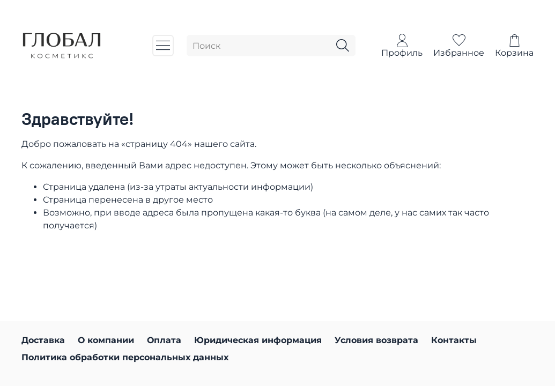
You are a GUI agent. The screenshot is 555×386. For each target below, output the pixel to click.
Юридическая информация (258, 340)
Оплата (164, 340)
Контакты (454, 340)
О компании (106, 340)
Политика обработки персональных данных (124, 357)
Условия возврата (376, 340)
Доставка (43, 340)
